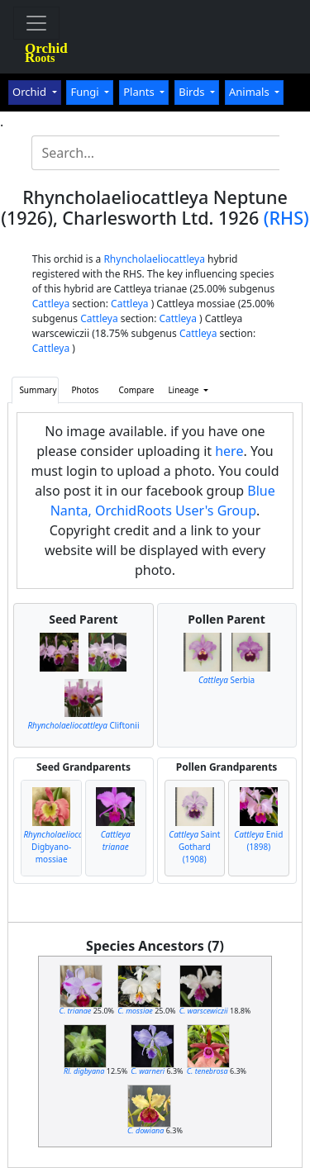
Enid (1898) (258, 840)
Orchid (30, 91)
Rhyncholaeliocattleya (154, 259)
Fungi (86, 91)
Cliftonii (83, 725)
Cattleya (50, 304)
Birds (193, 91)
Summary (37, 390)
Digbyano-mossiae (63, 847)
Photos (85, 390)
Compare (136, 390)
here (229, 451)
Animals (250, 91)
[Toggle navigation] (36, 23)
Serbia (226, 680)
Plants (140, 91)
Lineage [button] (184, 390)
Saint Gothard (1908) (194, 847)
